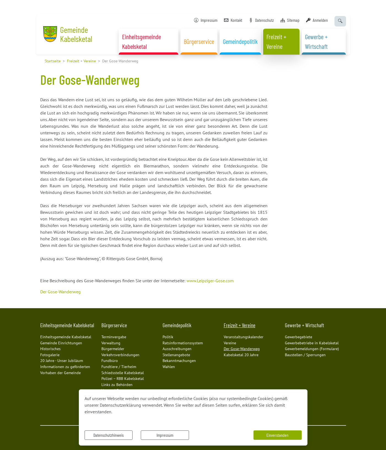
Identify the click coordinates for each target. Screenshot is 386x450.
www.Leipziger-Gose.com (210, 280)
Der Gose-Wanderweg (60, 291)
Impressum (164, 435)
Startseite (53, 60)
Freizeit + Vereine (81, 60)
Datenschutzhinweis (108, 435)
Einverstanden (277, 435)
